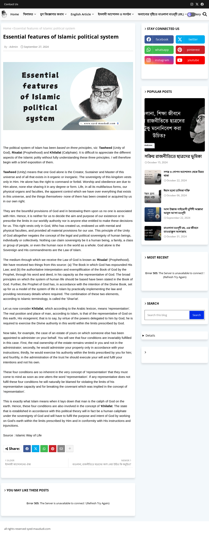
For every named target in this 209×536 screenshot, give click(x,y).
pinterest (193, 50)
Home (14, 14)
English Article (81, 14)
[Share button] (69, 448)
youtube (193, 60)
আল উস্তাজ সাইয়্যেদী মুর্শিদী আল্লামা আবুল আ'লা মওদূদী (183, 211)
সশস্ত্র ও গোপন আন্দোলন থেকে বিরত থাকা (184, 173)
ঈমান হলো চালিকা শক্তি (177, 190)
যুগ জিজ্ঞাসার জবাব (52, 14)
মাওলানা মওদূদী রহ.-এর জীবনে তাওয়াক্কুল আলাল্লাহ (181, 229)
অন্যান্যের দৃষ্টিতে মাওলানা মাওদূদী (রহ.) (161, 14)
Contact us (11, 4)
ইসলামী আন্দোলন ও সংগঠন (114, 14)
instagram (162, 60)
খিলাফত (28, 14)
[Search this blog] (167, 315)
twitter (193, 39)
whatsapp (162, 50)
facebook (162, 39)
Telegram (159, 70)
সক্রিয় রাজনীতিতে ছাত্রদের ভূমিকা (173, 156)
